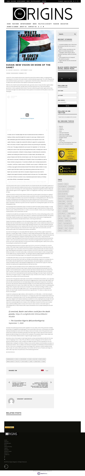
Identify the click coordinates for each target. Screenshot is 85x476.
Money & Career (18, 3)
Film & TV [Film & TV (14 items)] (61, 206)
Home (8, 1)
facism (29, 359)
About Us (25, 3)
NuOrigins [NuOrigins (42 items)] (61, 221)
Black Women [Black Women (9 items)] (70, 196)
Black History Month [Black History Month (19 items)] (63, 191)
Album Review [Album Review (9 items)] (72, 186)
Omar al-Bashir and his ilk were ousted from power (22, 77)
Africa (17, 359)
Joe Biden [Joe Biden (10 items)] (65, 211)
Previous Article (16, 381)
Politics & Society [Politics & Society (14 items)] (69, 226)
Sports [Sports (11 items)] (60, 231)
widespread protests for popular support (20, 245)
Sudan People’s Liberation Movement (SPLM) (22, 247)
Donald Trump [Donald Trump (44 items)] (62, 201)
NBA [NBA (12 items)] (64, 216)
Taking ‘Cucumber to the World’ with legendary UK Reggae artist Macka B (19, 385)
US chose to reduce (31, 303)
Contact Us (33, 3)
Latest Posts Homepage (64, 134)
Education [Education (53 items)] (69, 201)
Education (9, 3)
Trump (43, 361)
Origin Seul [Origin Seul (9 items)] (68, 221)
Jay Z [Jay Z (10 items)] (60, 211)
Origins (60, 139)
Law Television (19, 181)
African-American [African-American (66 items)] (62, 186)
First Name (60, 90)
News (28, 1)
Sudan (31, 361)
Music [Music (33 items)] (60, 216)
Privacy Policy (62, 140)
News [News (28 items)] (68, 216)
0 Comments (21, 73)
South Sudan (22, 278)
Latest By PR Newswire (64, 132)
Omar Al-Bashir (10, 361)
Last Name (60, 95)
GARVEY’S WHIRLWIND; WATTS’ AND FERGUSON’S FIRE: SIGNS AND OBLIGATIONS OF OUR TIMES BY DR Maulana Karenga (39, 385)
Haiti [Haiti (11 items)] (72, 206)
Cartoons (61, 128)
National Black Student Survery (65, 136)
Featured (13, 1)
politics (18, 361)
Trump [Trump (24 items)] (65, 231)
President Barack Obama (47, 295)
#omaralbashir (10, 359)
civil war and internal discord (38, 338)
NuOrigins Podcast (63, 137)
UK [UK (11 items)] (69, 231)
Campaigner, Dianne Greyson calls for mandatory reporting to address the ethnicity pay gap (67, 54)
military (35, 359)
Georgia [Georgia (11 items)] (66, 206)
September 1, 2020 (16, 323)
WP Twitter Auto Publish (37, 471)
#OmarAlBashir (41, 314)
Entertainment (21, 1)
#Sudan (12, 316)
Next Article (44, 381)
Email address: (61, 100)
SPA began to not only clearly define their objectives (23, 231)
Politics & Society (35, 1)
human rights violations (20, 294)
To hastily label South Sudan (12, 257)
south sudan (25, 361)
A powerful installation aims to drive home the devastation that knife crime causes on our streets (67, 46)
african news (23, 359)
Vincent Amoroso (12, 70)
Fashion (44, 1)
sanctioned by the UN (17, 282)
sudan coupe (37, 361)
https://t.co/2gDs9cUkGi (25, 314)
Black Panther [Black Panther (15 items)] (62, 196)
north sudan (42, 359)
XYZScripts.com (49, 471)
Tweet (47, 370)
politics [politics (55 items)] (60, 226)
